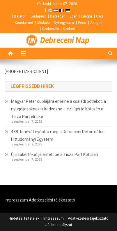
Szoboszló (50, 29)
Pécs (82, 23)
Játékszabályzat (58, 225)
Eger (73, 16)
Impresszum (16, 200)
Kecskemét (24, 23)
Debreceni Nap (64, 40)
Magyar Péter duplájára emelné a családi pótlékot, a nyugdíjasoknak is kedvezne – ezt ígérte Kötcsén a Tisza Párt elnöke (58, 109)
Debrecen (57, 16)
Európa (86, 16)
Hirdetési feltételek (24, 218)
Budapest (38, 16)
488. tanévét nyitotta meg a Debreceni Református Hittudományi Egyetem (57, 135)
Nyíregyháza (64, 23)
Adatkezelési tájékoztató (52, 200)
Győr (99, 16)
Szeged (96, 23)
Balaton (20, 16)
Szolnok (69, 29)
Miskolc (43, 23)
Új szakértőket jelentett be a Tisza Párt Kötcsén (54, 154)
